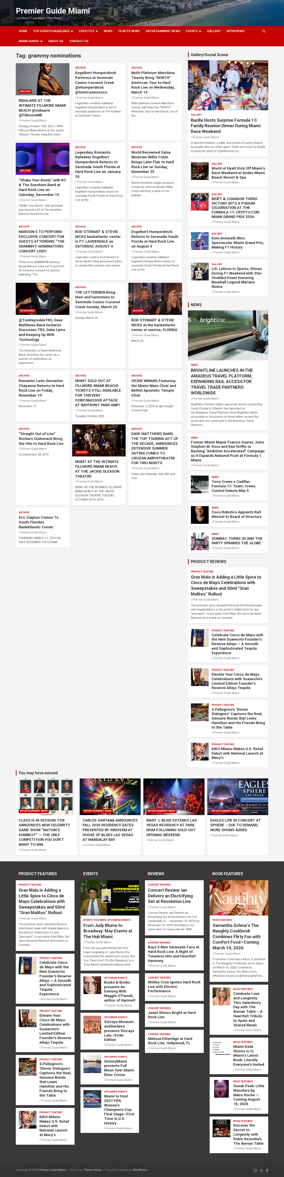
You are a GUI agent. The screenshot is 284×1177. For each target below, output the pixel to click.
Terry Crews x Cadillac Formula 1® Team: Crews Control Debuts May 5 (233, 486)
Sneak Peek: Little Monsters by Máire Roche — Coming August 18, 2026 (248, 1095)
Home (23, 31)
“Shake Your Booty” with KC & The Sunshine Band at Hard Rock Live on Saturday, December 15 (42, 187)
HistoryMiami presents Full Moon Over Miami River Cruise (119, 1068)
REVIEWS (156, 873)
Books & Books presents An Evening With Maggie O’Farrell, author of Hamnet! (119, 991)
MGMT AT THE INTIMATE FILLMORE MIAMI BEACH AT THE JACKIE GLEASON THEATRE (97, 469)
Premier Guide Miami (53, 11)
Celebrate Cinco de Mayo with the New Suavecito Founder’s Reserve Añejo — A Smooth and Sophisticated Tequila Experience (237, 644)
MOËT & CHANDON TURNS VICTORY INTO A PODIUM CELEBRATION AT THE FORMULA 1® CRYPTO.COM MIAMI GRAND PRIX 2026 (235, 208)
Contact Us (79, 41)
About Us (55, 41)
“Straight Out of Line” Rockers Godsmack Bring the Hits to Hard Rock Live (41, 438)
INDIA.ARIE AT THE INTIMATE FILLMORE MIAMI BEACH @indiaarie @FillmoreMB (42, 107)
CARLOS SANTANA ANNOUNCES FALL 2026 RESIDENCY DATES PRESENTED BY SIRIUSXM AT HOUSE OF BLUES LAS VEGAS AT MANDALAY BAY (110, 830)
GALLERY (214, 31)
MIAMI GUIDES (29, 41)
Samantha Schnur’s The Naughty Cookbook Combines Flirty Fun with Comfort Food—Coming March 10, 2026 (237, 936)
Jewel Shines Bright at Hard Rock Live (172, 1014)
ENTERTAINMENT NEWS (163, 31)
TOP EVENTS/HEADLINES (51, 31)
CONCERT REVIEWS (159, 884)
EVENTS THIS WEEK (94, 920)
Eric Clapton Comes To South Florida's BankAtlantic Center (38, 522)
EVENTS (192, 31)
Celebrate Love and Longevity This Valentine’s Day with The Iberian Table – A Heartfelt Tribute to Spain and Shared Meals (248, 1009)
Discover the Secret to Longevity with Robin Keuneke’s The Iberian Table (248, 1134)
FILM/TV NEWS (129, 31)
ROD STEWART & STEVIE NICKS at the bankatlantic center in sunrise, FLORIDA (154, 325)
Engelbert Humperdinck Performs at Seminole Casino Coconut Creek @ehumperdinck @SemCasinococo (95, 82)
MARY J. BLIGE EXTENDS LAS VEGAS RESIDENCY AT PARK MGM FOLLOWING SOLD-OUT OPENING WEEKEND (171, 827)
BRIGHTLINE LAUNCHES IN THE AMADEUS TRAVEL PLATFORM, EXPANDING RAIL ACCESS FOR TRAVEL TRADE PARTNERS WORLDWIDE (222, 381)
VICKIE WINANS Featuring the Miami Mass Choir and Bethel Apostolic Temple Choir (153, 388)
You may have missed (38, 773)
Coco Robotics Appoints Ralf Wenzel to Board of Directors (237, 514)
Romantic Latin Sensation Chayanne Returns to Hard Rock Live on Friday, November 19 (41, 388)
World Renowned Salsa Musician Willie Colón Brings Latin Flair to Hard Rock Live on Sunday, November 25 (152, 162)
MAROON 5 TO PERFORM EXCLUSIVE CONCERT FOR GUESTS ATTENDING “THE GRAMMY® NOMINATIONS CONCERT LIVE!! (41, 241)
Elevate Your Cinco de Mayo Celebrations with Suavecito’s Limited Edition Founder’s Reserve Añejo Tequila (237, 681)
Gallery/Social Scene (209, 54)
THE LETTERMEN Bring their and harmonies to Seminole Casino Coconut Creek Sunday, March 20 (97, 299)
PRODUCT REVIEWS (208, 561)
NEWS (108, 31)
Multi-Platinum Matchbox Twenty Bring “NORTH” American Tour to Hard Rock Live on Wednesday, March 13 (153, 82)
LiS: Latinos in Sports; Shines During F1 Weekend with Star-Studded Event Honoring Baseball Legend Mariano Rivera (237, 277)
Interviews (236, 31)
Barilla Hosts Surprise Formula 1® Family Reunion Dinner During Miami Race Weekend (226, 126)
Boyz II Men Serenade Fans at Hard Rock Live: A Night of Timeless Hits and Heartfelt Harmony (173, 954)
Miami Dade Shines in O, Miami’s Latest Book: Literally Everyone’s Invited (248, 1055)
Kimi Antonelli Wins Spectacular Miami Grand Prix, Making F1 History (238, 242)
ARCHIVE (25, 91)
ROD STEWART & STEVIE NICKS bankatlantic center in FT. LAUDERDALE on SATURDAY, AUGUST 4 (98, 239)
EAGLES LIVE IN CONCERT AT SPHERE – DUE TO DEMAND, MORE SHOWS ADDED (235, 825)
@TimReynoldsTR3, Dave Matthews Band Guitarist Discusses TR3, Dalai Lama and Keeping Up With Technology (42, 330)
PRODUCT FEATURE (202, 571)
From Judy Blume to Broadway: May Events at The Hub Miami (107, 931)
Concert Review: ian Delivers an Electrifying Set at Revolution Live (170, 896)
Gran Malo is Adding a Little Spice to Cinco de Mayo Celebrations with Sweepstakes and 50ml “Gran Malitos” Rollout (42, 901)
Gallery (196, 114)
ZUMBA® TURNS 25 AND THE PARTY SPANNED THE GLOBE (237, 540)
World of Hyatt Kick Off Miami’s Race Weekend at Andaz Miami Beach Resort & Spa (238, 173)
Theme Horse (93, 1170)
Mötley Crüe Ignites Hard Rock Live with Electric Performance (174, 986)
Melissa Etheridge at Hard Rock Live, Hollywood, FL (170, 1040)
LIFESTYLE (86, 31)
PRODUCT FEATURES (38, 873)
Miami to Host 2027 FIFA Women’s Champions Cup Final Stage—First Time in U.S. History (119, 1109)
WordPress (140, 1170)
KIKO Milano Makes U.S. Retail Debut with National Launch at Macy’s (237, 753)
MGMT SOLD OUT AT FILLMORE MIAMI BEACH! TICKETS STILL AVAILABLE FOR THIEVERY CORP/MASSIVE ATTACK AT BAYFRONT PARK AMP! (98, 392)
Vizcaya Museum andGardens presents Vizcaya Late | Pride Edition (119, 1030)
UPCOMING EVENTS (119, 920)
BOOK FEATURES (227, 873)
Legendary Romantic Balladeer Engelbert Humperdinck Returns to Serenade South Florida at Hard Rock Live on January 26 (98, 164)
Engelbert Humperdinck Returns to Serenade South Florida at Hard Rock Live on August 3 (154, 239)
